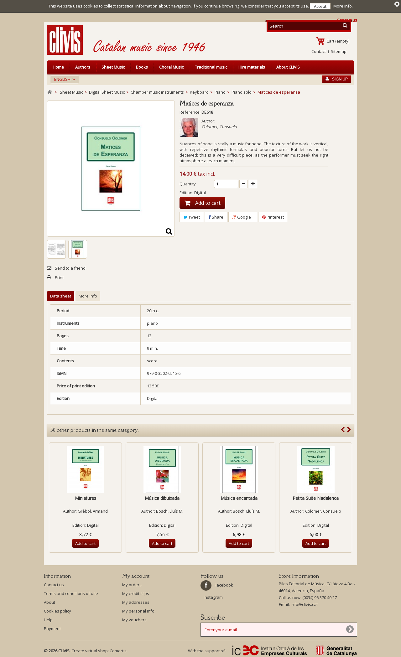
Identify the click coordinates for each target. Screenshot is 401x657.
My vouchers (134, 619)
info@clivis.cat (304, 604)
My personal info (138, 610)
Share (216, 216)
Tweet (192, 216)
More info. (343, 6)
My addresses (135, 601)
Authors (82, 66)
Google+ (242, 216)
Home (58, 66)
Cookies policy (57, 610)
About (49, 601)
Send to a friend (70, 267)
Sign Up (336, 78)
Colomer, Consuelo (219, 126)
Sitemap (338, 51)
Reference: (190, 111)
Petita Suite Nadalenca (316, 497)
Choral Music (171, 66)
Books (142, 66)
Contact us (54, 584)
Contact (318, 51)
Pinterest (273, 216)
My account (135, 575)
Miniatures (85, 497)
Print (59, 277)
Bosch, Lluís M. (169, 510)
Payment (52, 628)
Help (48, 619)
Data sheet (60, 295)
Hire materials (251, 66)
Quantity (188, 183)
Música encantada (239, 497)
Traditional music (211, 66)
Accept (320, 6)
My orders (132, 584)
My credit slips (135, 593)
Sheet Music (113, 66)
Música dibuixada (162, 497)
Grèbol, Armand (93, 510)
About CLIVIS (288, 66)
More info (88, 295)
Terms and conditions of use (71, 593)
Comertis (118, 650)
